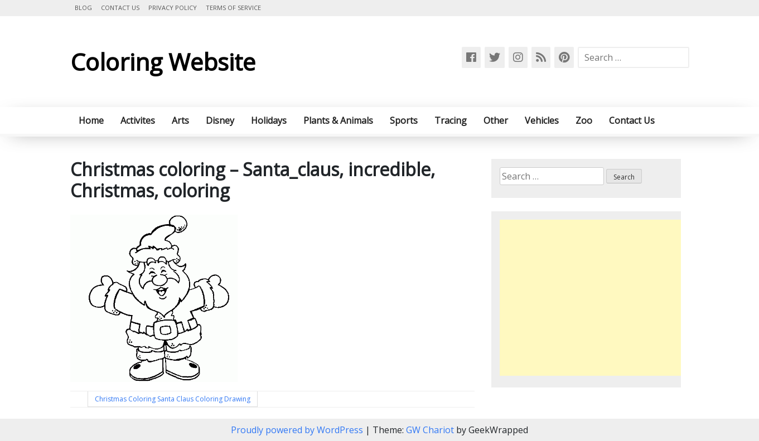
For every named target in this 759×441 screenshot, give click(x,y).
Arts (180, 120)
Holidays (269, 120)
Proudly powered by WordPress (298, 430)
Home (91, 120)
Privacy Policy (172, 7)
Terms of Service (233, 7)
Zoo (584, 120)
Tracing (450, 120)
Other (496, 120)
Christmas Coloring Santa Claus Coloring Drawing (172, 399)
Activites (137, 120)
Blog (83, 7)
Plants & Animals (338, 120)
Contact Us (120, 7)
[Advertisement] (593, 298)
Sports (404, 120)
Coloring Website (162, 61)
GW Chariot (430, 430)
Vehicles (542, 120)
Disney (220, 120)
